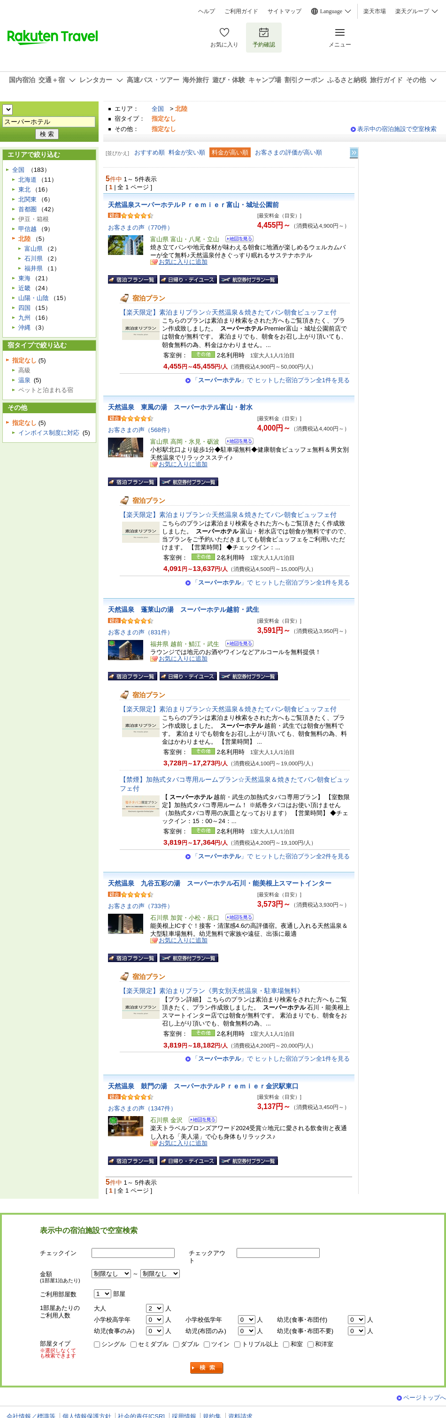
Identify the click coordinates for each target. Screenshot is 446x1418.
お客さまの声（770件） (140, 227)
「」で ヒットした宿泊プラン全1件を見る (271, 380)
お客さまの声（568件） (140, 429)
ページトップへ (424, 1397)
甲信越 (27, 228)
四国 (24, 307)
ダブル (190, 1344)
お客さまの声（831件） (140, 632)
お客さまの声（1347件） (142, 1108)
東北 (24, 189)
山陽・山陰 (33, 297)
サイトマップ (284, 11)
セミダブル (153, 1344)
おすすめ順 (149, 152)
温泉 (24, 380)
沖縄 (24, 327)
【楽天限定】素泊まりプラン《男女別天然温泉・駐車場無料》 (212, 990)
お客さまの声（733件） (140, 905)
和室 (297, 1344)
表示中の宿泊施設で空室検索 (397, 128)
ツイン (220, 1344)
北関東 (27, 199)
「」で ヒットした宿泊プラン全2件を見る (271, 856)
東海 (24, 278)
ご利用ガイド (241, 11)
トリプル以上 (260, 1344)
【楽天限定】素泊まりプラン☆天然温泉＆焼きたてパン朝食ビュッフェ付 (228, 312)
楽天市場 (374, 11)
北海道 (27, 179)
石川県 (33, 258)
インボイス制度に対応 (48, 432)
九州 (24, 317)
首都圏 (27, 209)
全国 (158, 108)
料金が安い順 (187, 152)
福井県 (33, 268)
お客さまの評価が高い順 (288, 152)
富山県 (33, 248)
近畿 (24, 288)
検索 (207, 1368)
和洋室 (324, 1344)
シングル (113, 1344)
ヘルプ (206, 11)
